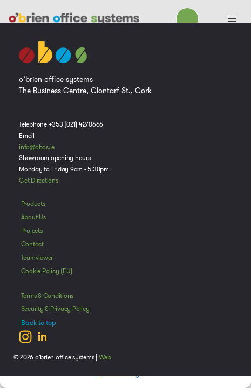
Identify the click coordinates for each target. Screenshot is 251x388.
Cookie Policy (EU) (47, 271)
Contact (32, 244)
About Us (33, 217)
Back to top (38, 323)
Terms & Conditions (47, 296)
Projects (32, 230)
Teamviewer (37, 257)
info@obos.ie (37, 147)
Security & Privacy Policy (55, 308)
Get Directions (38, 180)
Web (105, 357)
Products (33, 203)
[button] (232, 19)
